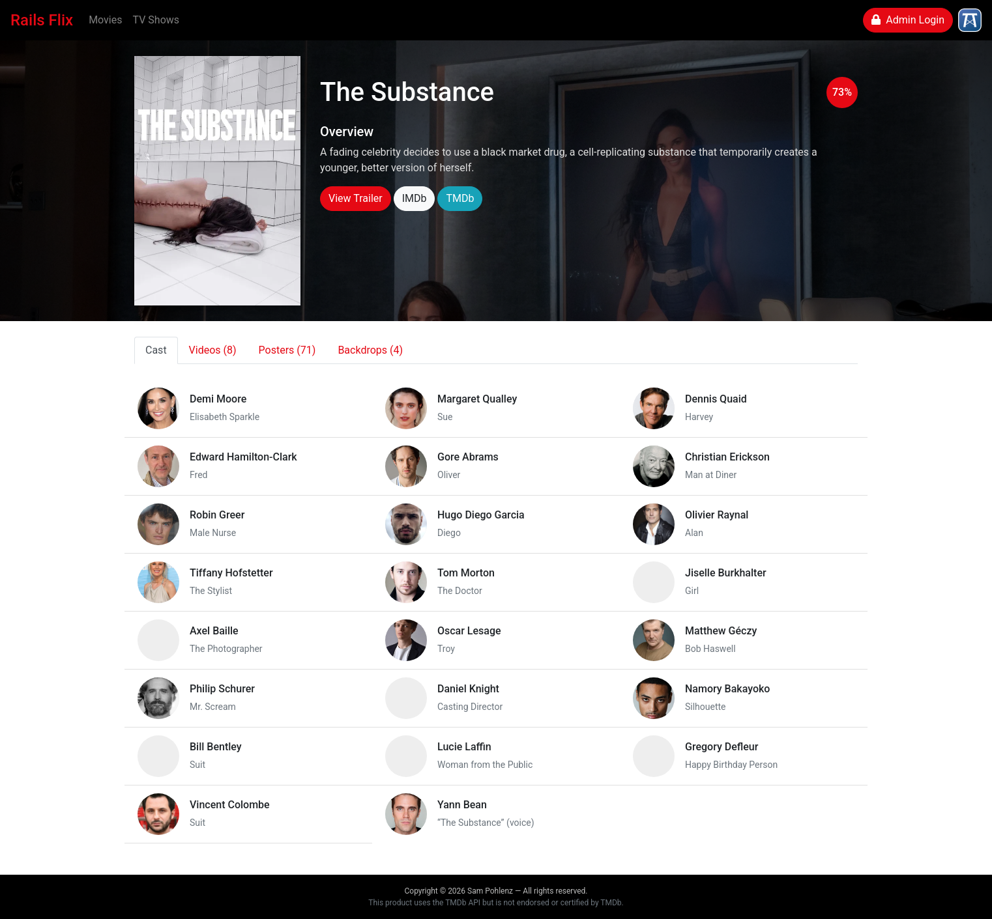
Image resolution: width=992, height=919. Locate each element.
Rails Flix (41, 20)
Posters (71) (287, 350)
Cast (156, 350)
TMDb (460, 198)
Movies (105, 20)
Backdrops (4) (370, 350)
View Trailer (355, 198)
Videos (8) (213, 350)
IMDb (414, 198)
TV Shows (155, 20)
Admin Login (907, 20)
